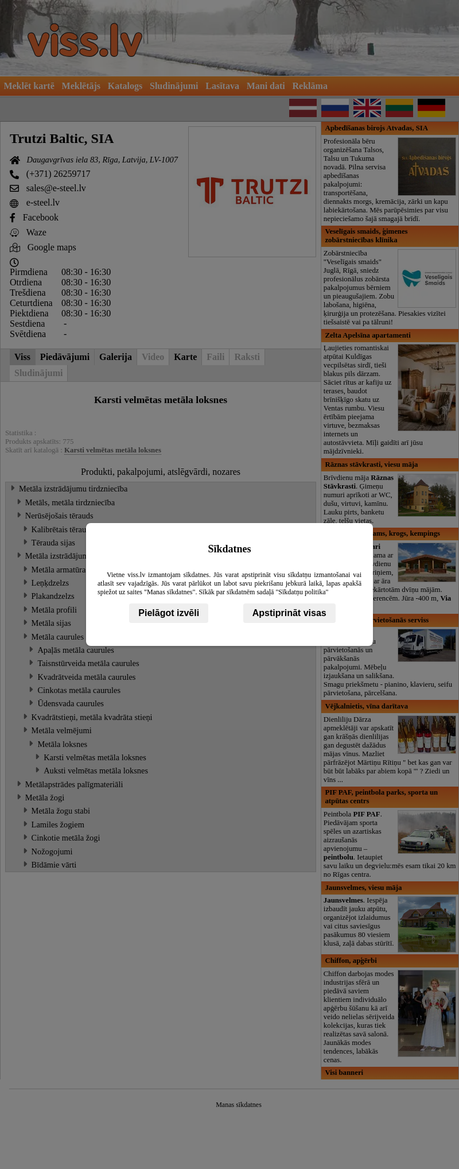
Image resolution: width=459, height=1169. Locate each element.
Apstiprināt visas (289, 613)
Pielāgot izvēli (168, 613)
